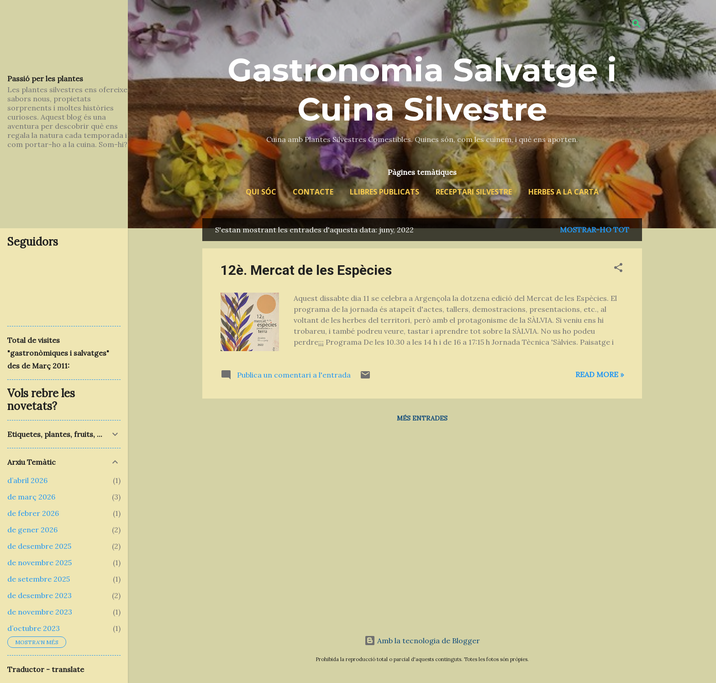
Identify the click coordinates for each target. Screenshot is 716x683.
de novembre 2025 (39, 562)
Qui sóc (261, 192)
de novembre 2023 (39, 611)
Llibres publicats (384, 192)
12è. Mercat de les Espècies (306, 270)
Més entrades (422, 418)
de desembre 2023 (39, 595)
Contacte (313, 192)
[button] (618, 269)
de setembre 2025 (38, 578)
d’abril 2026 (27, 480)
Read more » (599, 374)
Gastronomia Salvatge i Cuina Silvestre (422, 89)
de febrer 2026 (33, 513)
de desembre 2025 (39, 546)
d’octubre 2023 (33, 628)
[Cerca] (636, 25)
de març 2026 (31, 496)
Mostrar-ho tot (594, 229)
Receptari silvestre (474, 192)
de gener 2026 (32, 529)
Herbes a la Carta (563, 192)
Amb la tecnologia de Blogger (422, 640)
